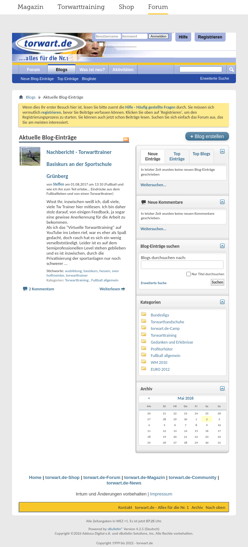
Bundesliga (160, 315)
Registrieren (210, 37)
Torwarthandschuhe (167, 322)
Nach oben (215, 507)
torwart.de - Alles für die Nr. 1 (162, 507)
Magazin (30, 7)
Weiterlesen (110, 289)
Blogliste (89, 79)
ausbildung (73, 271)
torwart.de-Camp (165, 328)
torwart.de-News (123, 482)
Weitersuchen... (153, 184)
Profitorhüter (162, 349)
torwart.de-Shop (62, 477)
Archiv (197, 507)
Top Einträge (68, 79)
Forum (158, 7)
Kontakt (125, 507)
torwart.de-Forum (102, 477)
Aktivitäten (123, 69)
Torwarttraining (81, 7)
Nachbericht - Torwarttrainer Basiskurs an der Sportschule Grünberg (79, 164)
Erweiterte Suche (214, 78)
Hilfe (183, 37)
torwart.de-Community (193, 477)
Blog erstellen (207, 136)
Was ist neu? (92, 69)
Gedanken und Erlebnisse (172, 342)
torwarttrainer (77, 275)
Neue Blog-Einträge (37, 79)
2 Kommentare (41, 289)
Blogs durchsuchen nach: (182, 262)
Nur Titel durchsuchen (205, 274)
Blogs (61, 69)
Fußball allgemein (104, 280)
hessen (104, 271)
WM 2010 (159, 362)
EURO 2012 (160, 369)
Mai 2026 (186, 398)
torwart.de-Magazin (144, 477)
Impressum (161, 493)
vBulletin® (115, 529)
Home (35, 477)
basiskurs (90, 271)
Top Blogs (201, 153)
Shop (126, 7)
